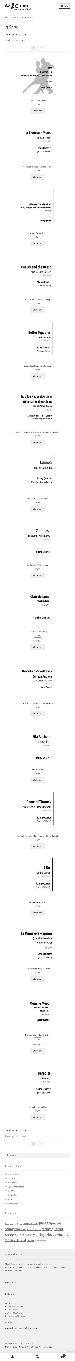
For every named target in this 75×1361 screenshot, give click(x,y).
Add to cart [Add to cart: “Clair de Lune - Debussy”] (38, 647)
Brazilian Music (14, 1174)
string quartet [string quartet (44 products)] (52, 1229)
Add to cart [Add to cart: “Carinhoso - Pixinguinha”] (38, 575)
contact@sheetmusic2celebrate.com (21, 1328)
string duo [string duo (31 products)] (12, 1229)
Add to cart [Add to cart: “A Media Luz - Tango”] (38, 110)
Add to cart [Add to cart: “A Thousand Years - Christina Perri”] (38, 177)
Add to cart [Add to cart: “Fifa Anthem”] (38, 780)
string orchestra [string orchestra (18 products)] (30, 1229)
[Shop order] (15, 34)
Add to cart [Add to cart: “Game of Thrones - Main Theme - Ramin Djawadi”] (38, 846)
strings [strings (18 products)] (30, 1235)
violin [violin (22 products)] (9, 1240)
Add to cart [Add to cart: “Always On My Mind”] (38, 243)
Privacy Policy (11, 1282)
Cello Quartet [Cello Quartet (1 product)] (9, 1224)
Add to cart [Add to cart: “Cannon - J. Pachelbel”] (38, 509)
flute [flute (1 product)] (21, 1224)
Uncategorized (13, 1203)
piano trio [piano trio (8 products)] (32, 1223)
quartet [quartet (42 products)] (44, 1223)
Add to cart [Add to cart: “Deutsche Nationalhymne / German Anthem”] (38, 713)
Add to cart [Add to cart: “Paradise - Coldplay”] (38, 1117)
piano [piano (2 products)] (25, 1224)
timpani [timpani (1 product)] (53, 1235)
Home (10, 17)
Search (37, 1357)
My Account (12, 1357)
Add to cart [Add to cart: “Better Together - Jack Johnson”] (38, 376)
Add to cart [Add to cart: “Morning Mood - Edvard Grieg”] (38, 1051)
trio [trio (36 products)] (59, 1234)
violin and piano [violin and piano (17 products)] (23, 1240)
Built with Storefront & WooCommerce (35, 1347)
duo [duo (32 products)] (16, 1223)
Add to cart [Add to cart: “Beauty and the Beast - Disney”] (38, 310)
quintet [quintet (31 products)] (55, 1223)
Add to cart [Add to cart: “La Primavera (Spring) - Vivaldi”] (38, 979)
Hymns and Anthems (16, 1186)
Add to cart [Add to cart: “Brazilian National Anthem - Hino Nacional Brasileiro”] (38, 442)
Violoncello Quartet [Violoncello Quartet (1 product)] (40, 1240)
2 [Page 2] (37, 48)
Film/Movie (12, 1182)
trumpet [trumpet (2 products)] (65, 1235)
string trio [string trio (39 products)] (43, 1234)
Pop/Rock (11, 1191)
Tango (10, 1199)
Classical (11, 1178)
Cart (58, 1355)
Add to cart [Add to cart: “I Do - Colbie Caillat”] (38, 912)
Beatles (14, 1195)
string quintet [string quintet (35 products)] (15, 1234)
